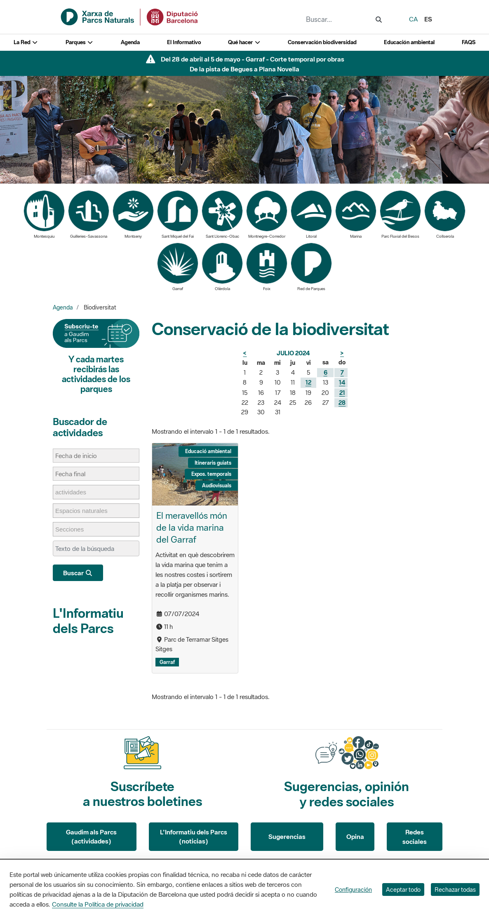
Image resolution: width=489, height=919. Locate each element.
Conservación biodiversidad (322, 42)
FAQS (468, 42)
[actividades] (74, 492)
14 (342, 382)
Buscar (78, 573)
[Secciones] (73, 529)
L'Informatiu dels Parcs (88, 620)
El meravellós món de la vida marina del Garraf (191, 527)
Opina (355, 836)
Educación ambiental (409, 42)
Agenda (130, 42)
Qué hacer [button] (244, 42)
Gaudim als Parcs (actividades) (91, 837)
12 (308, 382)
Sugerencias (287, 836)
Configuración (353, 889)
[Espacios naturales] (85, 511)
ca (413, 19)
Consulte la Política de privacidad (97, 904)
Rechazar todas (455, 889)
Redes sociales (414, 837)
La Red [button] (26, 42)
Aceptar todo (403, 889)
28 (342, 402)
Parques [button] (80, 42)
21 (342, 393)
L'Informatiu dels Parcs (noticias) (193, 837)
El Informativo (184, 42)
